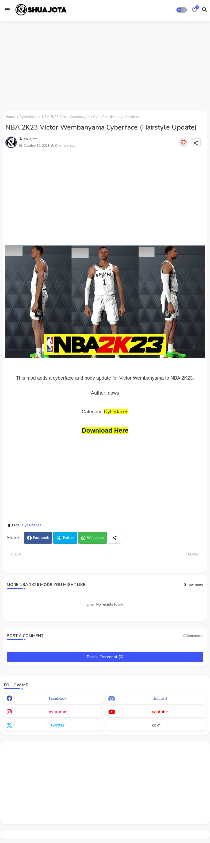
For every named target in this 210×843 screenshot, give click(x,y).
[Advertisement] (105, 65)
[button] (181, 10)
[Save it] (183, 142)
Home (10, 117)
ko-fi (156, 725)
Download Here (105, 430)
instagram (58, 712)
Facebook (41, 537)
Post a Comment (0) (105, 657)
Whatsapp (95, 537)
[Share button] (114, 538)
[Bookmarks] (194, 9)
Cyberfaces (28, 117)
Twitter (68, 537)
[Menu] (7, 9)
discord (159, 698)
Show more (193, 584)
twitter (57, 725)
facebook (58, 698)
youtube (160, 712)
